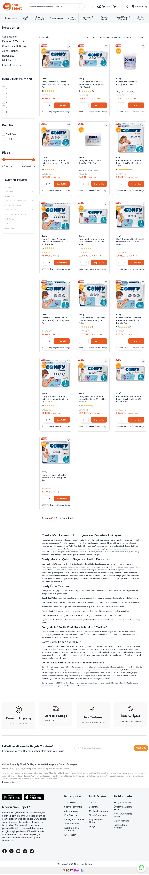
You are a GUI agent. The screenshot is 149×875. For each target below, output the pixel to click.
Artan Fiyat (104, 37)
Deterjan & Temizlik (88, 18)
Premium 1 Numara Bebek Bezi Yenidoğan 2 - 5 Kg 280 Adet (55, 320)
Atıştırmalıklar (56, 18)
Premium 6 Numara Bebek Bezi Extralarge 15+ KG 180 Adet (92, 242)
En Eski (86, 37)
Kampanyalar (11, 18)
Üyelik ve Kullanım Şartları (123, 808)
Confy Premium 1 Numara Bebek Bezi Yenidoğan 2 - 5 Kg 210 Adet (55, 242)
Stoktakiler (44, 37)
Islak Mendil (9, 60)
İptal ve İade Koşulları (120, 826)
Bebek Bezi (8, 55)
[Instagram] (29, 852)
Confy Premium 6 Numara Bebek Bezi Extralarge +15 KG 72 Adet (91, 84)
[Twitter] (13, 852)
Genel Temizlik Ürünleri (15, 46)
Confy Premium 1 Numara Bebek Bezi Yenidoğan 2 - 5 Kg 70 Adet (55, 399)
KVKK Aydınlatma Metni (123, 815)
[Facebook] (5, 852)
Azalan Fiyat (116, 37)
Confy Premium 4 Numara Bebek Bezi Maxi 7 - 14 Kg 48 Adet (55, 84)
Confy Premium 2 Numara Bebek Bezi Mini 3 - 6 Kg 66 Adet (129, 163)
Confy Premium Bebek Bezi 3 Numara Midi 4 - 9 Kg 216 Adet (92, 320)
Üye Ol (92, 802)
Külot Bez (9, 138)
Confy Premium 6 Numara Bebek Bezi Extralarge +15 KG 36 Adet (128, 399)
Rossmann (9, 228)
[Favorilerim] (127, 6)
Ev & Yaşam (141, 18)
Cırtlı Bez (9, 134)
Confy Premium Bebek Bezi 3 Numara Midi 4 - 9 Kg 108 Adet (55, 478)
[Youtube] (21, 852)
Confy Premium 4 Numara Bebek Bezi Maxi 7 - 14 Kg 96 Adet (55, 163)
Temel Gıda (25, 18)
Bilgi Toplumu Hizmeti (96, 821)
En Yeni (94, 37)
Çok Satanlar (9, 36)
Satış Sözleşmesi (122, 802)
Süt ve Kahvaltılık (39, 18)
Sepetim (93, 806)
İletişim (92, 826)
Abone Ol (141, 748)
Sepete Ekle (62, 105)
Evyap (7, 223)
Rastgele (127, 37)
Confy (44, 79)
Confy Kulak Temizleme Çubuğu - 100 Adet (127, 83)
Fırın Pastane (72, 18)
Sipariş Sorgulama (98, 815)
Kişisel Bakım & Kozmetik (123, 18)
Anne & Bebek (104, 18)
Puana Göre (138, 37)
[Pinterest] (37, 852)
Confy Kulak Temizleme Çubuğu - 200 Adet (90, 161)
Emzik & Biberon (11, 65)
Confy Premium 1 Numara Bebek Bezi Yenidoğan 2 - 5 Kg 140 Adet (129, 320)
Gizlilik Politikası (121, 820)
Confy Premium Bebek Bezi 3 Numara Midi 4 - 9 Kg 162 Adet (130, 242)
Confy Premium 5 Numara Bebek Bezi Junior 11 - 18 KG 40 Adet (92, 399)
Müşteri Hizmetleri (98, 811)
